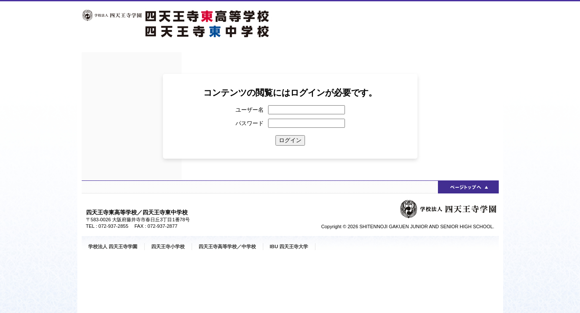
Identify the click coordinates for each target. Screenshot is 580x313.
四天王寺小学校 (168, 246)
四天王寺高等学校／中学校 (227, 246)
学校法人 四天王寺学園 (112, 246)
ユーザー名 (249, 110)
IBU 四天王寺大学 (289, 246)
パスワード (249, 123)
